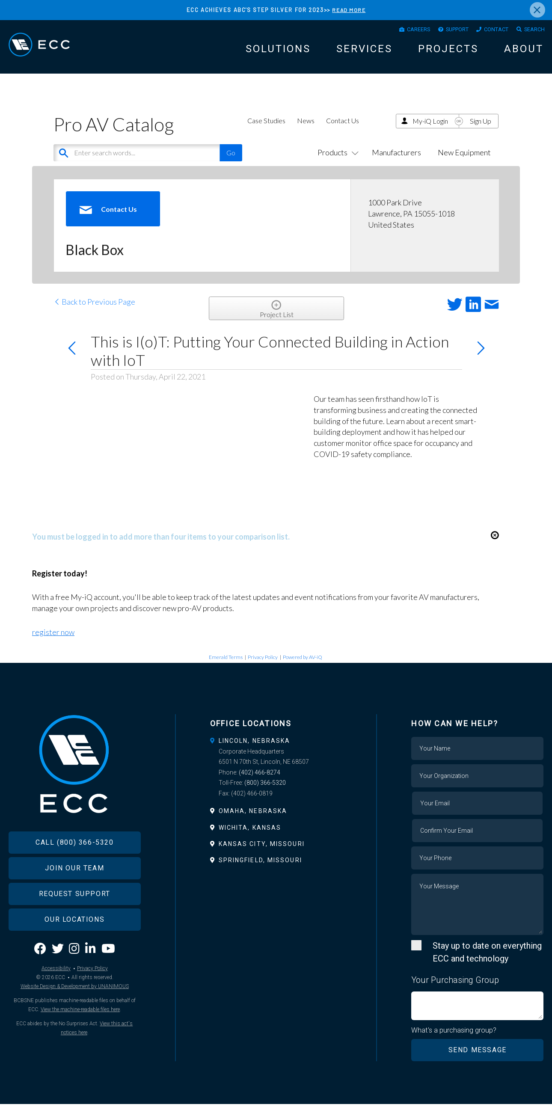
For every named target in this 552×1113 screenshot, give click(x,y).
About (523, 52)
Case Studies (266, 129)
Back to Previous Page (94, 310)
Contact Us (342, 129)
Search (531, 31)
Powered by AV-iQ (302, 665)
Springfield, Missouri (260, 868)
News (306, 129)
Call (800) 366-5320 (74, 865)
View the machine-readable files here (80, 1032)
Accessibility (56, 991)
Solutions (278, 52)
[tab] (276, 749)
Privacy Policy (263, 665)
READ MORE (349, 9)
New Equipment (464, 161)
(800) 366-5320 (265, 791)
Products (336, 161)
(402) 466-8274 (259, 781)
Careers (399, 31)
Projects (448, 52)
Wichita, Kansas (250, 836)
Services (364, 52)
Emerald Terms (226, 665)
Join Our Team (74, 891)
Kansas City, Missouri (262, 852)
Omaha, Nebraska (253, 819)
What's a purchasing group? (454, 1039)
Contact (488, 31)
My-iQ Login (430, 129)
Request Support (74, 916)
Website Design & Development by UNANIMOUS (75, 1009)
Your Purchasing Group (455, 988)
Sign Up (480, 129)
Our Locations (74, 942)
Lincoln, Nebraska (255, 749)
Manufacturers (396, 161)
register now (53, 641)
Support (443, 31)
